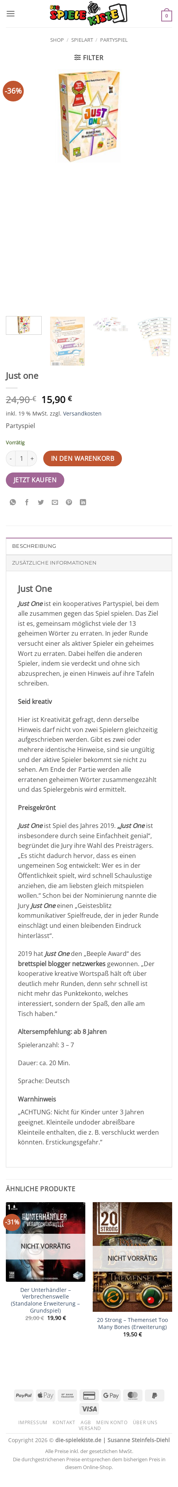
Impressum (33, 1422)
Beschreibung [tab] (34, 546)
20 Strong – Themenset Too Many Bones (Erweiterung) (132, 1323)
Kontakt (64, 1422)
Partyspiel (114, 39)
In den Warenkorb (82, 458)
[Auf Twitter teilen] (41, 502)
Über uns (145, 1422)
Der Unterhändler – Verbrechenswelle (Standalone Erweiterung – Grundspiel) (45, 1300)
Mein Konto (111, 1422)
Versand (90, 1428)
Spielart (82, 39)
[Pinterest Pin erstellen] (69, 502)
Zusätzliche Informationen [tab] (54, 563)
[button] (10, 13)
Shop (57, 39)
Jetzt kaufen (35, 480)
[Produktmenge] (21, 458)
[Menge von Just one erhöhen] (32, 458)
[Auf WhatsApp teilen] (13, 502)
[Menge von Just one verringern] (10, 458)
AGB (86, 1422)
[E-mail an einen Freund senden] (55, 502)
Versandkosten (82, 413)
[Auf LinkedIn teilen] (83, 502)
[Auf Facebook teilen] (27, 502)
